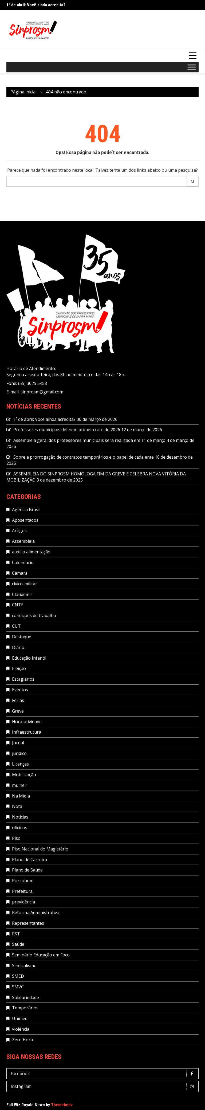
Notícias (20, 817)
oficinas (19, 828)
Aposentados (25, 520)
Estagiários (23, 679)
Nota (17, 806)
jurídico (19, 753)
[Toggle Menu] (191, 66)
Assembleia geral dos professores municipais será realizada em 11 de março (89, 440)
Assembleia (23, 541)
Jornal (18, 743)
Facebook (104, 1074)
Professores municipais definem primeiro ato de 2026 (66, 430)
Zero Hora (22, 1040)
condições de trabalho (34, 615)
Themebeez (62, 1104)
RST (16, 934)
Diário (18, 647)
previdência (23, 902)
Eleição (19, 668)
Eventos (20, 690)
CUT (16, 626)
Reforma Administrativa (35, 912)
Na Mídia (21, 796)
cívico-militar (24, 584)
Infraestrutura (26, 732)
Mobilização (24, 775)
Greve (18, 711)
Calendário (23, 562)
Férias (18, 700)
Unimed (19, 1018)
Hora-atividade (27, 722)
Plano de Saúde (27, 870)
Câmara (19, 573)
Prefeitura (22, 891)
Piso (16, 838)
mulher (19, 785)
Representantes (28, 923)
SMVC (18, 987)
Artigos (19, 530)
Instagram (104, 1086)
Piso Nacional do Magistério (40, 849)
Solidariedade (25, 997)
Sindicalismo (24, 965)
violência (20, 1029)
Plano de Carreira (29, 859)
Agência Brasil (26, 509)
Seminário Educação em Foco (41, 955)
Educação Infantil (29, 658)
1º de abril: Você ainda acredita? (35, 4)
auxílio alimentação (31, 552)
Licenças (20, 764)
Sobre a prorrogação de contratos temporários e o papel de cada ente (83, 457)
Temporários (25, 1008)
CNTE (17, 605)
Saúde (18, 944)
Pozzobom (22, 880)
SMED (18, 976)
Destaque (21, 637)
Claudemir (22, 594)
